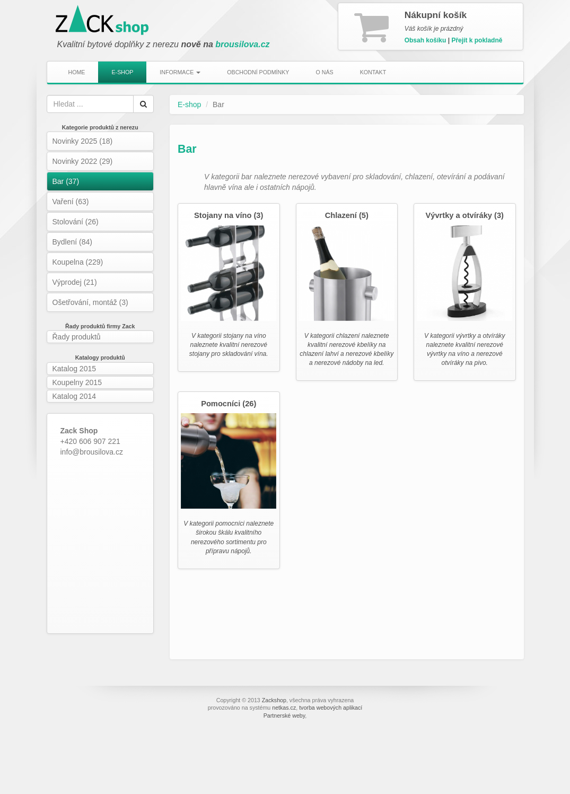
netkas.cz (284, 707)
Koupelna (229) (77, 262)
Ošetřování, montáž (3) (90, 302)
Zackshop (274, 700)
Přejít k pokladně (476, 40)
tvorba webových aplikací (330, 707)
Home (76, 72)
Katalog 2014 (74, 396)
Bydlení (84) (72, 242)
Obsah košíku (425, 40)
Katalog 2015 (74, 368)
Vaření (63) (70, 201)
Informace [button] (180, 72)
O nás (324, 72)
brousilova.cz (242, 44)
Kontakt (373, 72)
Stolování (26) (75, 221)
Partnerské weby (284, 715)
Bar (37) (66, 181)
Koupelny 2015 (77, 382)
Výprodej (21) (74, 282)
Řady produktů (76, 337)
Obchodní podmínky (258, 72)
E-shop (122, 72)
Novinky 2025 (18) (82, 141)
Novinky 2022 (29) (82, 161)
